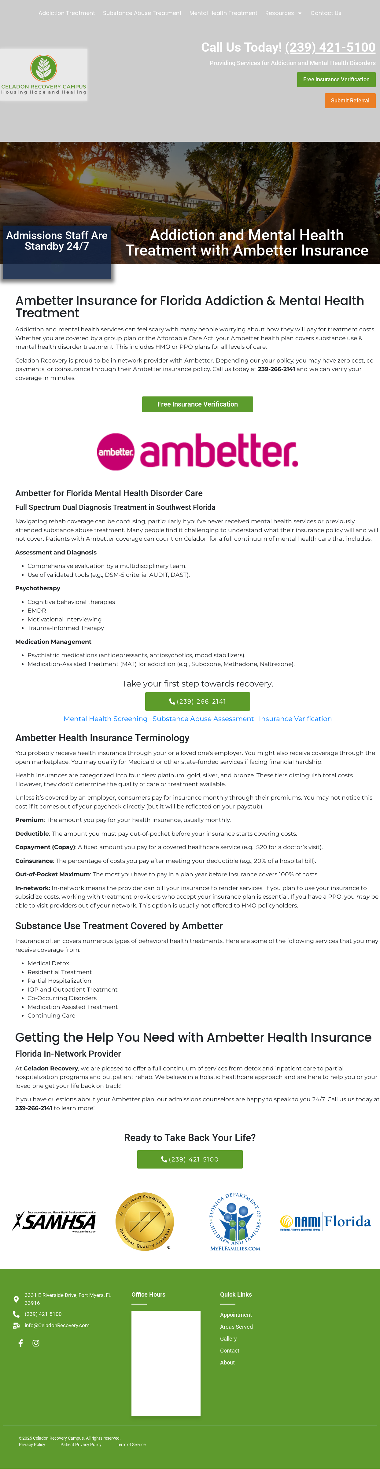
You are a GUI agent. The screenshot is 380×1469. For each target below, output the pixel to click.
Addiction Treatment (67, 13)
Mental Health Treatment (223, 13)
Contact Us (326, 13)
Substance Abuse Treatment (142, 13)
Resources (284, 13)
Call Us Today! (288, 47)
